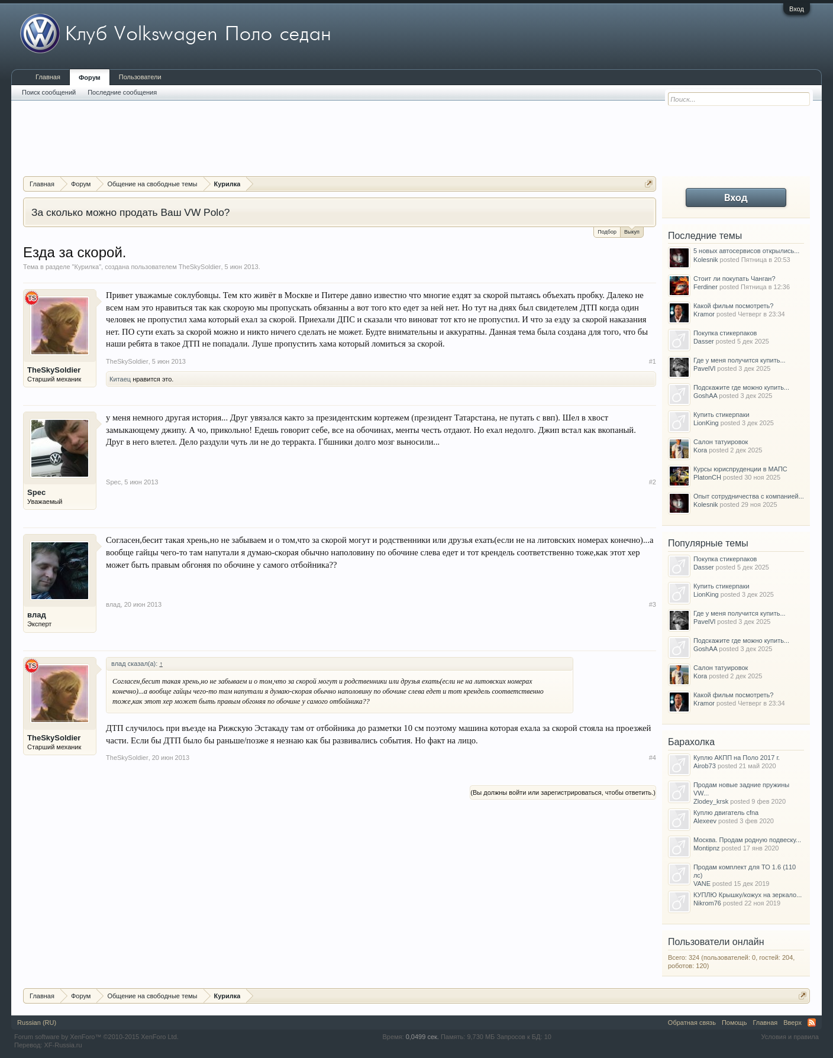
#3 (652, 604)
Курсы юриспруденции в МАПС (740, 469)
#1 (652, 361)
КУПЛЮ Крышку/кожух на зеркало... (747, 894)
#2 (652, 482)
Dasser (703, 341)
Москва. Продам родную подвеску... (747, 839)
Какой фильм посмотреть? (733, 305)
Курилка (87, 266)
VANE (702, 883)
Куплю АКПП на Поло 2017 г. (736, 757)
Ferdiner (705, 286)
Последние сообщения (122, 92)
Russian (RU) (36, 1022)
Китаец (120, 379)
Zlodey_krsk (710, 801)
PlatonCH (707, 477)
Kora (700, 450)
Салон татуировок (720, 441)
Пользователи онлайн (716, 942)
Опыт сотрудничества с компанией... (748, 496)
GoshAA (705, 395)
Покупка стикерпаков (725, 333)
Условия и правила (790, 1036)
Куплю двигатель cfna (725, 812)
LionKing (706, 422)
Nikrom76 (707, 903)
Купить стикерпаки (721, 414)
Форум (90, 77)
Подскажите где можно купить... (741, 387)
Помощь (734, 1022)
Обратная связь (692, 1022)
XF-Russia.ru (63, 1045)
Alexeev (704, 820)
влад (36, 614)
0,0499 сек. (422, 1036)
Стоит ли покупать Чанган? (734, 278)
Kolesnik (705, 259)
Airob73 (704, 765)
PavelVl (704, 368)
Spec (36, 492)
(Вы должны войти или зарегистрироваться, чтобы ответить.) (563, 792)
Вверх (792, 1022)
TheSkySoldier (200, 266)
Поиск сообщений (49, 92)
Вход (796, 8)
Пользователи (140, 76)
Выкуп (632, 231)
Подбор (607, 232)
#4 (652, 757)
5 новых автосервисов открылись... (746, 250)
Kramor (704, 314)
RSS (812, 1022)
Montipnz (706, 848)
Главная (47, 76)
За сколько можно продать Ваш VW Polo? (130, 212)
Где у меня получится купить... (739, 360)
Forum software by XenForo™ (96, 1036)
